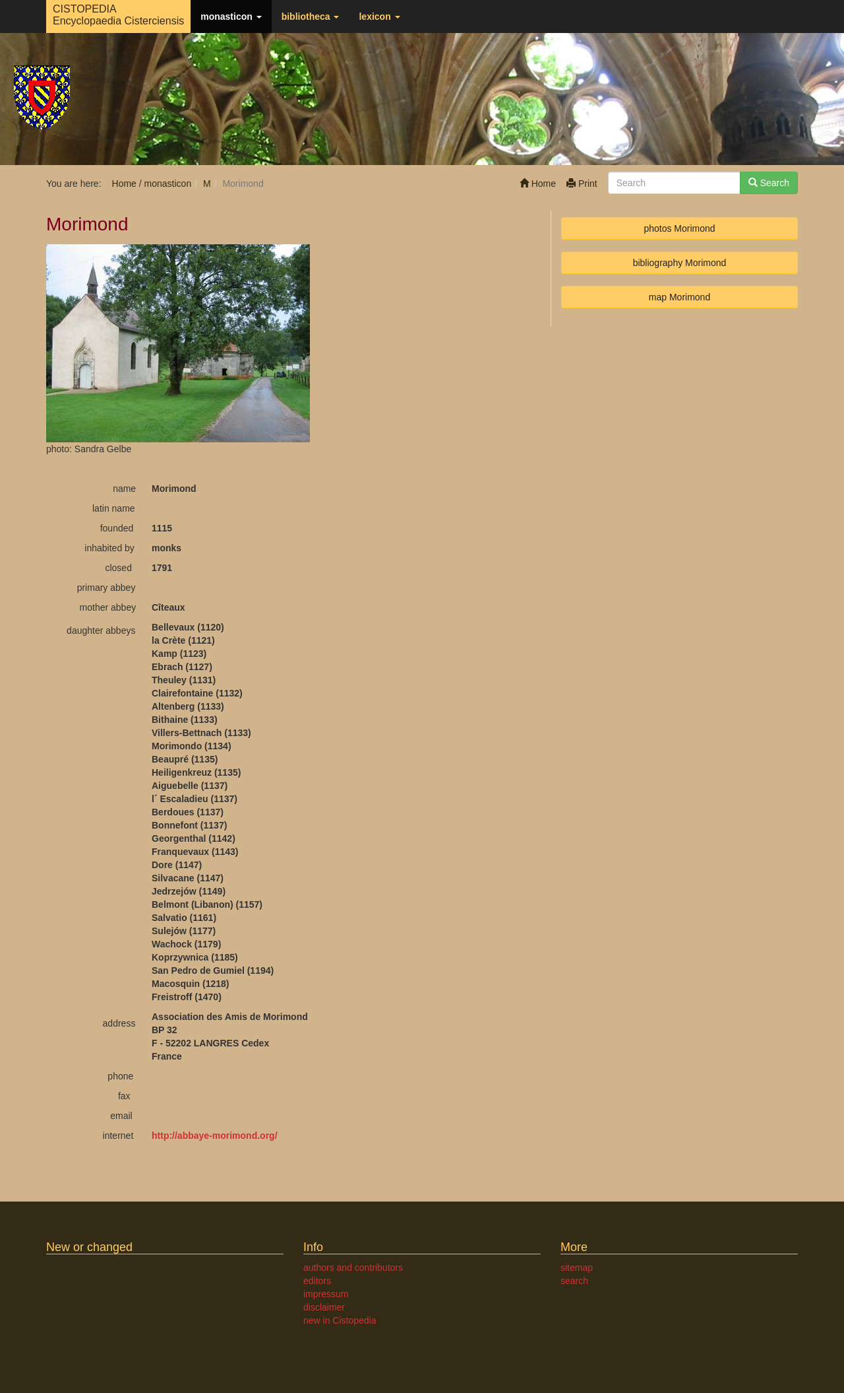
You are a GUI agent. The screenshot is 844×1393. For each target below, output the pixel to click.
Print (581, 183)
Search (768, 183)
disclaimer (324, 1307)
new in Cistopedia (340, 1320)
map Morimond (679, 297)
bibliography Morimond (680, 262)
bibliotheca (311, 16)
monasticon (230, 16)
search (574, 1280)
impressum (325, 1294)
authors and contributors (353, 1267)
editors (317, 1280)
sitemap (576, 1267)
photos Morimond (679, 228)
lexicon (379, 16)
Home (538, 183)
